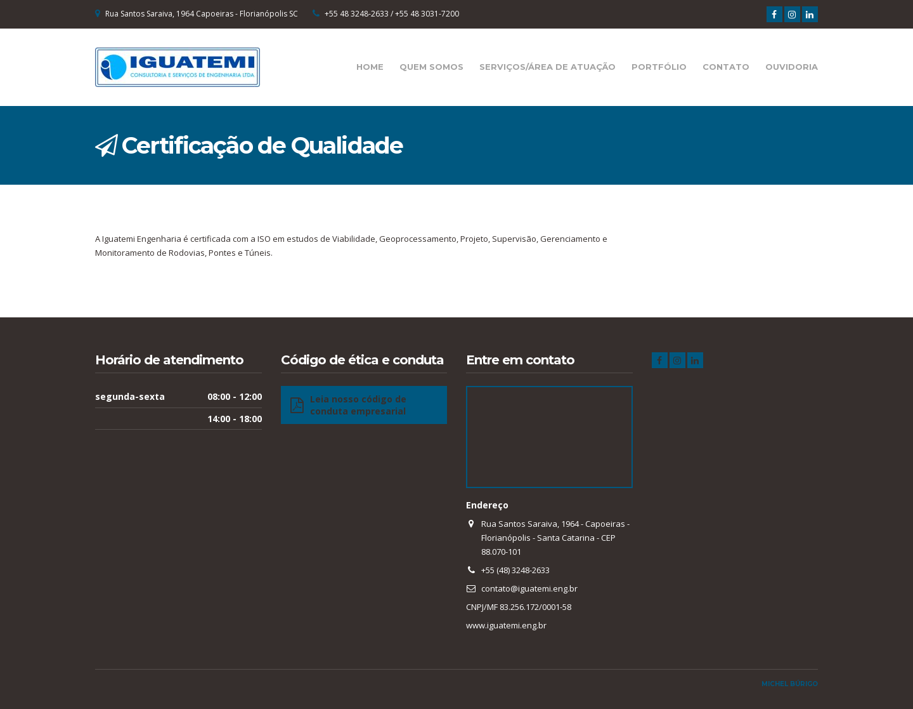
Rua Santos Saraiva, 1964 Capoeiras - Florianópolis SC (201, 13)
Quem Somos (431, 67)
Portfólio (659, 67)
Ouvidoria (791, 67)
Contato (726, 67)
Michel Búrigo (789, 684)
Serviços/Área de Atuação (547, 67)
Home (370, 67)
